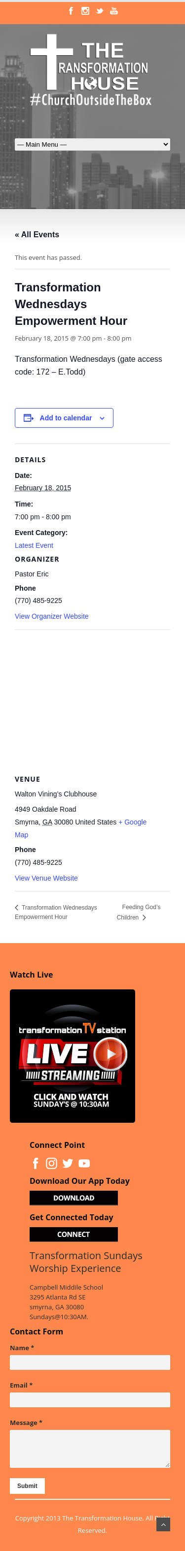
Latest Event (34, 545)
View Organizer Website (52, 616)
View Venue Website (46, 878)
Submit (27, 1486)
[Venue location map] (92, 700)
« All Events (37, 234)
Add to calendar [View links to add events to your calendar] (66, 418)
